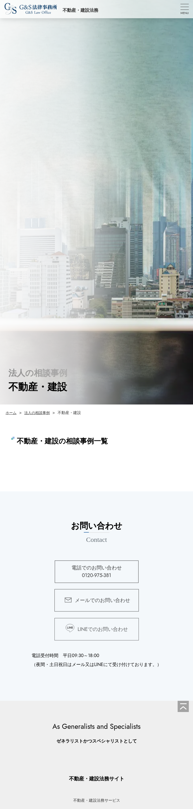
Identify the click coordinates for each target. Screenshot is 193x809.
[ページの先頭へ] (183, 706)
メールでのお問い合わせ (102, 603)
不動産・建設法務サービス (96, 800)
